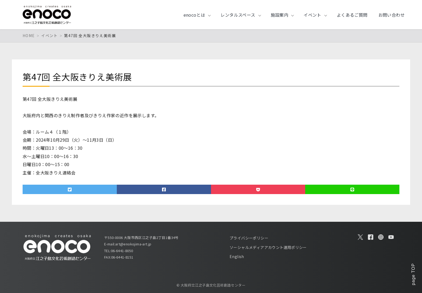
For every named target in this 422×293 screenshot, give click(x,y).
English (237, 256)
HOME (29, 35)
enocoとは (194, 15)
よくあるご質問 (352, 15)
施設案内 (280, 15)
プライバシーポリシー (249, 238)
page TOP (413, 274)
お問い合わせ (391, 15)
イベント (312, 15)
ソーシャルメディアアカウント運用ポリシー (268, 247)
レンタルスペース (237, 15)
